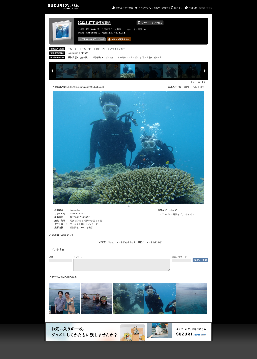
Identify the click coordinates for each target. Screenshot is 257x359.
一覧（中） (87, 49)
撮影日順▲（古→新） (78, 57)
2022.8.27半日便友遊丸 (94, 22)
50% (202, 87)
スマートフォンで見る (150, 22)
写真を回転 (75, 220)
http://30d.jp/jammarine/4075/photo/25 (86, 87)
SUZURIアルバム (63, 7)
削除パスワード (179, 257)
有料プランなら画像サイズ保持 (153, 8)
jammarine (73, 53)
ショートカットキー (199, 82)
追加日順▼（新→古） (153, 57)
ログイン (178, 8)
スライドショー (117, 49)
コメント (78, 257)
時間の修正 (89, 220)
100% (186, 87)
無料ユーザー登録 (124, 8)
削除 (100, 220)
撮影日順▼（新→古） (103, 57)
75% (194, 87)
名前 (51, 257)
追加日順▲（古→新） (128, 57)
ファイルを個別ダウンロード (84, 224)
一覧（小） (73, 49)
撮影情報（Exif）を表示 (81, 227)
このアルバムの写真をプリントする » (176, 214)
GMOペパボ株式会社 (206, 8)
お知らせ (192, 8)
